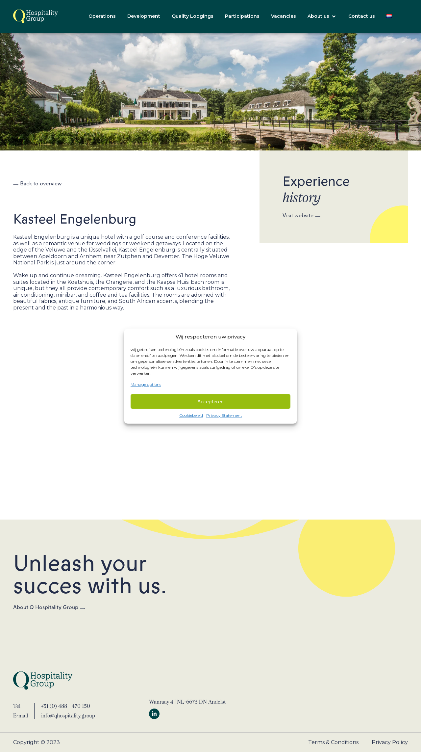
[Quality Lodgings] (192, 16)
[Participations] (242, 16)
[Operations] (102, 16)
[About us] (322, 16)
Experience (316, 189)
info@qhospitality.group (68, 715)
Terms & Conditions (333, 742)
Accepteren (210, 401)
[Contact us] (361, 16)
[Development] (143, 16)
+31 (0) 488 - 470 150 (65, 706)
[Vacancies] (283, 16)
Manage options (146, 384)
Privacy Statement (224, 415)
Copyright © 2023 (36, 742)
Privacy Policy (390, 742)
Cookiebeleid (191, 415)
